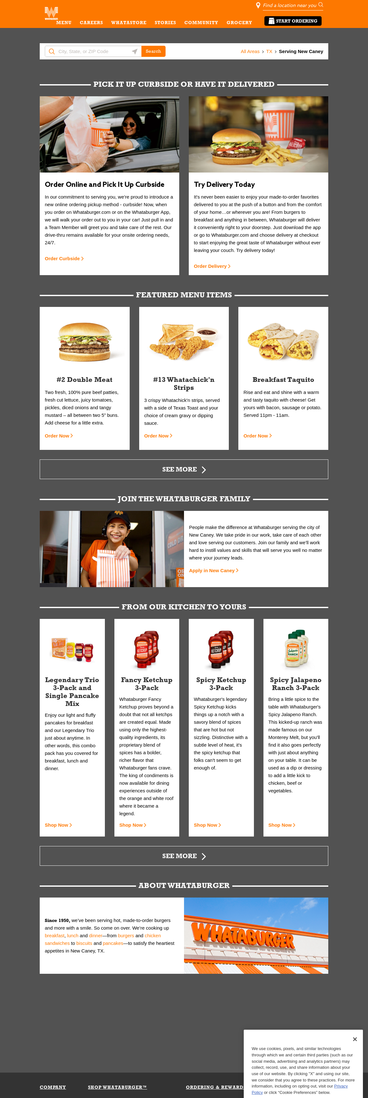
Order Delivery (210, 266)
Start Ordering (293, 21)
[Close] (355, 1061)
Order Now (57, 435)
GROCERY (239, 22)
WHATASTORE (129, 22)
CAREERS (91, 22)
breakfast (55, 935)
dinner (95, 935)
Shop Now (56, 825)
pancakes (113, 943)
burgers (126, 935)
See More (179, 469)
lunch (72, 935)
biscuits (84, 943)
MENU (64, 22)
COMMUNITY (201, 22)
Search (153, 51)
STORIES (165, 22)
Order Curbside (62, 258)
